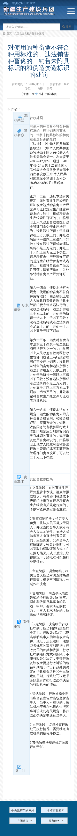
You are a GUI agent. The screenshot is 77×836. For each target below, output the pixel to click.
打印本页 (51, 94)
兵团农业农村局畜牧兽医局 (29, 33)
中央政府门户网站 (23, 3)
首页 (9, 33)
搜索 (66, 26)
